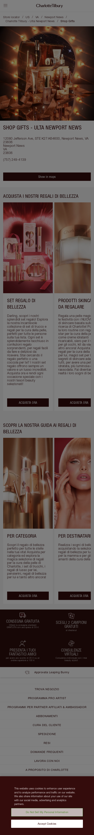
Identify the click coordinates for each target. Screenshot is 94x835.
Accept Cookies (47, 826)
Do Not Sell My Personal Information (47, 814)
